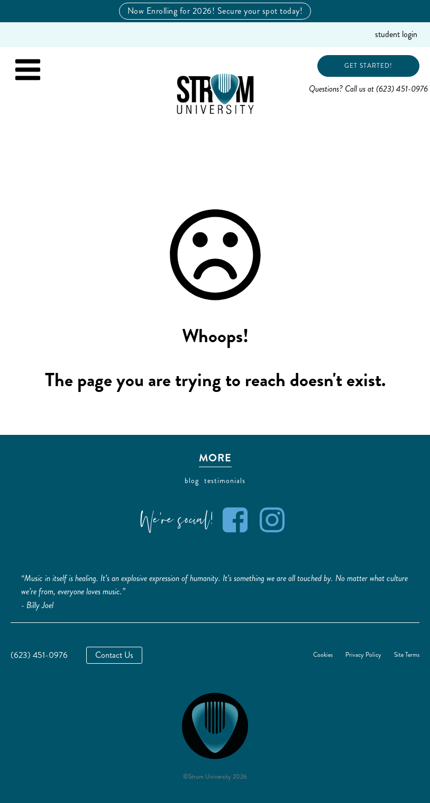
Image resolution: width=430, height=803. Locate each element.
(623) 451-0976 (39, 655)
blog (192, 481)
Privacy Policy (363, 655)
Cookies (323, 655)
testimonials (224, 481)
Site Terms (406, 655)
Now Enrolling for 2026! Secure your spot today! (215, 11)
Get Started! (368, 65)
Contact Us (114, 655)
